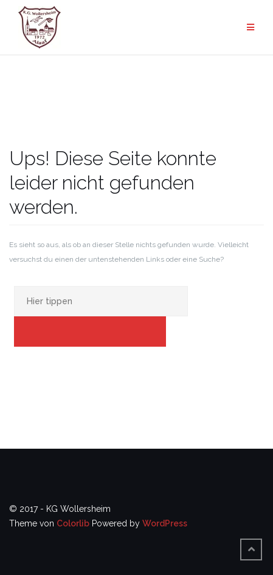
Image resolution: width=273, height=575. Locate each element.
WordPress (164, 523)
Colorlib (73, 523)
